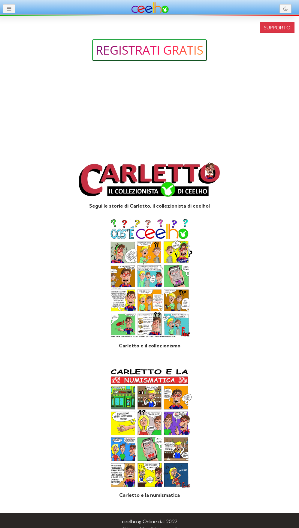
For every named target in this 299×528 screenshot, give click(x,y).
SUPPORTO (277, 28)
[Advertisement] (149, 112)
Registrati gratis (150, 50)
